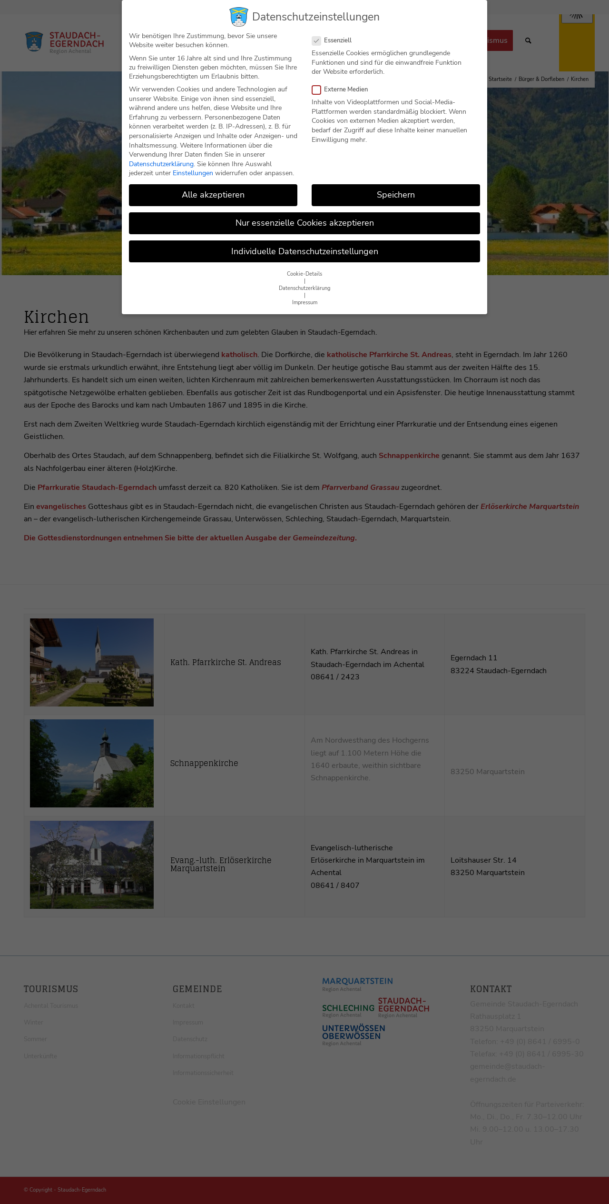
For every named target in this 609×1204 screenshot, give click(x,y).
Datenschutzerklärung (161, 158)
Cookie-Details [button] (304, 268)
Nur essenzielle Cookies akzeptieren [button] (305, 218)
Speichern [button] (396, 189)
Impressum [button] (304, 297)
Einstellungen (193, 167)
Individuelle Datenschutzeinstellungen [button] (304, 246)
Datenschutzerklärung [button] (304, 283)
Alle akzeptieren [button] (213, 189)
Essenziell (336, 35)
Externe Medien (344, 84)
